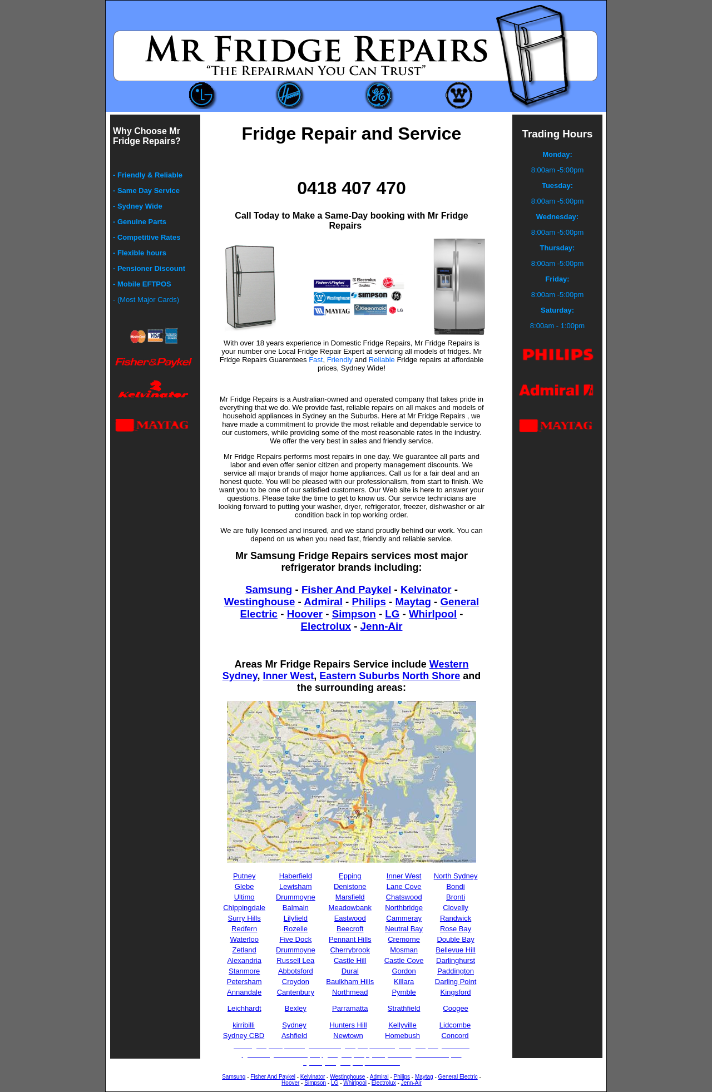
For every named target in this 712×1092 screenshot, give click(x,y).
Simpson (354, 614)
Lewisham (295, 886)
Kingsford (456, 992)
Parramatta (350, 1008)
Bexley (295, 1008)
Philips (369, 601)
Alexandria (244, 960)
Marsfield (350, 897)
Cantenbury (295, 992)
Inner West (288, 675)
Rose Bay (455, 929)
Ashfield (294, 1035)
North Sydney (456, 876)
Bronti (455, 897)
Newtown (348, 1035)
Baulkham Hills (350, 981)
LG (392, 614)
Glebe (244, 886)
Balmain (296, 907)
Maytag (413, 601)
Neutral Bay (404, 929)
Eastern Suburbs (359, 675)
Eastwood (350, 918)
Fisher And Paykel (346, 589)
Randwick (455, 918)
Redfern (244, 929)
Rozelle (296, 929)
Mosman (404, 950)
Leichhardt (244, 1008)
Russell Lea (295, 960)
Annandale (244, 992)
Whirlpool (433, 614)
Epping (350, 876)
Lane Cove (404, 886)
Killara (404, 981)
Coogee (455, 1008)
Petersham (244, 981)
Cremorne (404, 939)
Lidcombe (455, 1025)
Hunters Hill (348, 1025)
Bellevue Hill (456, 950)
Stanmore (244, 971)
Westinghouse (259, 601)
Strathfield (404, 1008)
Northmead (350, 992)
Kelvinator (425, 589)
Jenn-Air (381, 626)
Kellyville (402, 1025)
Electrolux (326, 626)
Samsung (268, 589)
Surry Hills (244, 918)
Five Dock (295, 939)
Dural (350, 971)
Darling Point (455, 981)
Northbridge (404, 907)
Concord (454, 1035)
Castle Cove (404, 960)
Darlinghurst (455, 960)
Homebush (402, 1035)
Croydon (295, 981)
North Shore (431, 675)
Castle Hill (350, 960)
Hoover (305, 614)
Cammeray (404, 918)
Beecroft (350, 929)
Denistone (350, 886)
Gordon (404, 971)
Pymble (404, 992)
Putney (244, 876)
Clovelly (455, 907)
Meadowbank (350, 907)
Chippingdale (244, 907)
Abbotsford (295, 971)
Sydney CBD (243, 1035)
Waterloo (244, 939)
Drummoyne (295, 897)
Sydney (294, 1025)
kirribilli (244, 1025)
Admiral (323, 601)
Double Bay (455, 939)
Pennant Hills (350, 939)
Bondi (455, 886)
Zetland (244, 950)
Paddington (455, 971)
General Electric (458, 1077)
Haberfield (295, 876)
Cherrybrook (350, 950)
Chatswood (404, 897)
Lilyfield (296, 918)
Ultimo (244, 897)
